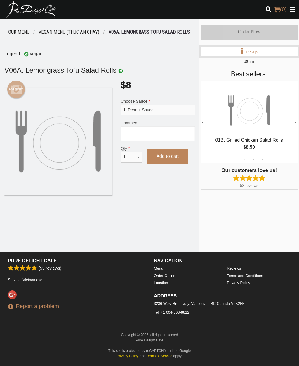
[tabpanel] (249, 122)
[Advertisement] (99, 214)
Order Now (249, 31)
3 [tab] (245, 160)
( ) (280, 9)
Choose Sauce (158, 107)
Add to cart (167, 156)
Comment (158, 131)
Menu (158, 268)
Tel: (171, 312)
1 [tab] (227, 160)
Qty (131, 154)
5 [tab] (262, 160)
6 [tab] (271, 160)
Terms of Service (159, 356)
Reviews (234, 268)
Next (295, 122)
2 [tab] (236, 160)
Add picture (16, 89)
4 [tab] (253, 160)
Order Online (164, 275)
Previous (204, 122)
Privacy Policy (238, 283)
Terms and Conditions (245, 275)
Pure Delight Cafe (32, 260)
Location (161, 283)
